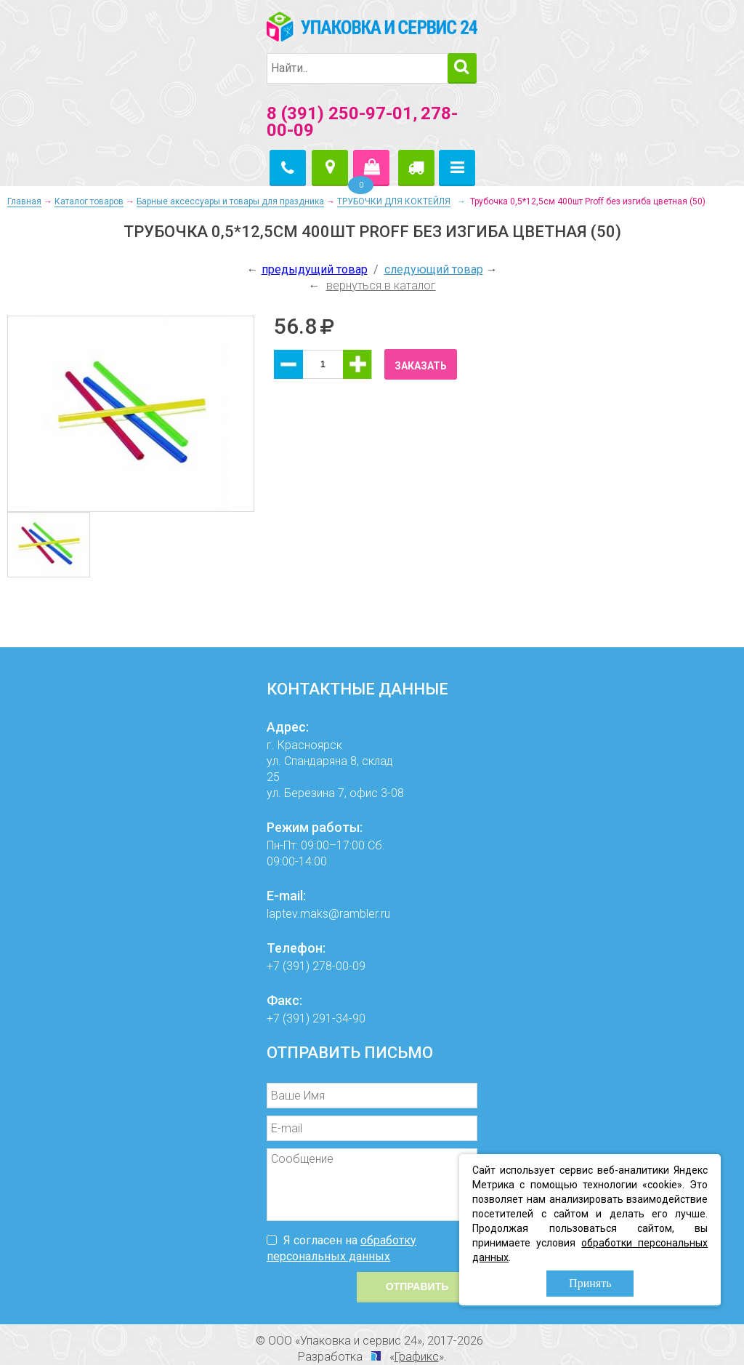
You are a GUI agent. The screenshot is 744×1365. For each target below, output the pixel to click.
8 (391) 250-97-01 (340, 113)
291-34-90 (338, 1018)
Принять (590, 1283)
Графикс (417, 1357)
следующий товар (433, 269)
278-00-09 (338, 966)
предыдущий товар (315, 269)
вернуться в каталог (381, 285)
